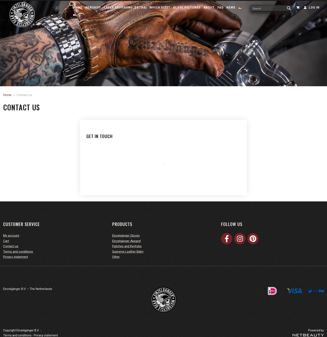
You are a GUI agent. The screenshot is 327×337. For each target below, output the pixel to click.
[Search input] (268, 8)
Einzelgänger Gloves (126, 235)
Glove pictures (187, 7)
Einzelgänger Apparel (126, 241)
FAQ (221, 7)
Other (116, 257)
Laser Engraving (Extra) (125, 7)
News (230, 7)
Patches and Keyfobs (127, 246)
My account (11, 235)
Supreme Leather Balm (127, 251)
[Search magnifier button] (289, 8)
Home (77, 7)
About (209, 7)
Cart (6, 241)
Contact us (10, 246)
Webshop (93, 7)
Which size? (160, 7)
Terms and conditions (18, 251)
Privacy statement (15, 257)
